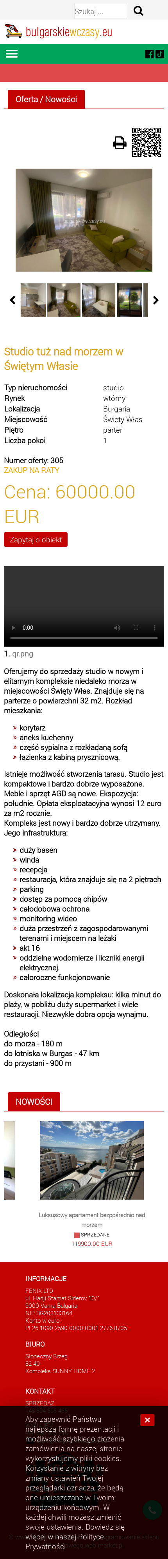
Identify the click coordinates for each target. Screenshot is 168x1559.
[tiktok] (159, 53)
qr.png (22, 653)
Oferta (27, 99)
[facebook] (149, 53)
